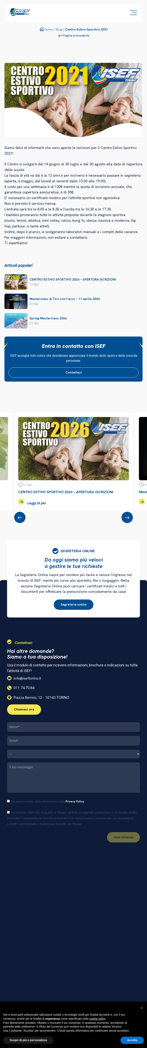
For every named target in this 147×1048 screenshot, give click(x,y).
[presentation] (19, 517)
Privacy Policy (75, 801)
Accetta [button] (132, 1040)
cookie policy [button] (97, 1018)
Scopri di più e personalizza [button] (28, 1040)
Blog (59, 29)
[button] (142, 1008)
